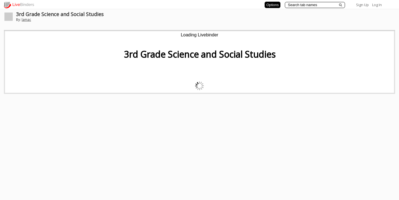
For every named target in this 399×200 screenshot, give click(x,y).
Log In (377, 4)
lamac (26, 19)
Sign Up (362, 4)
